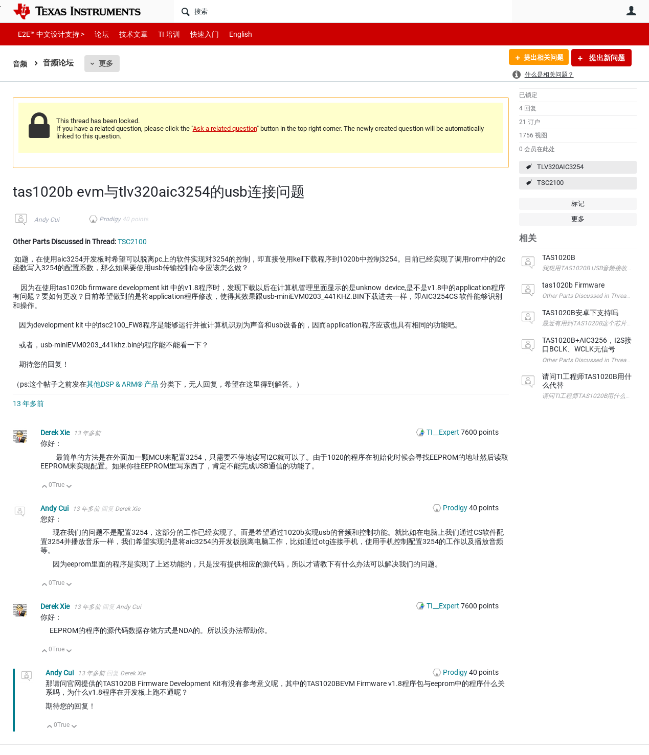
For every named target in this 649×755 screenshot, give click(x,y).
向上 (44, 487)
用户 (631, 11)
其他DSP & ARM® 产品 (122, 384)
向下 (68, 487)
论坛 (96, 34)
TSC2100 (550, 182)
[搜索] (343, 11)
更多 (107, 63)
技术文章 (126, 34)
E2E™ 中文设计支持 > (48, 34)
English (228, 34)
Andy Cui (46, 219)
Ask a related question (225, 128)
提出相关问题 (541, 58)
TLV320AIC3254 (560, 167)
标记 (578, 203)
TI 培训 (160, 34)
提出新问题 (606, 58)
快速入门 (194, 34)
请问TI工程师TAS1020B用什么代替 (590, 395)
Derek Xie (55, 433)
